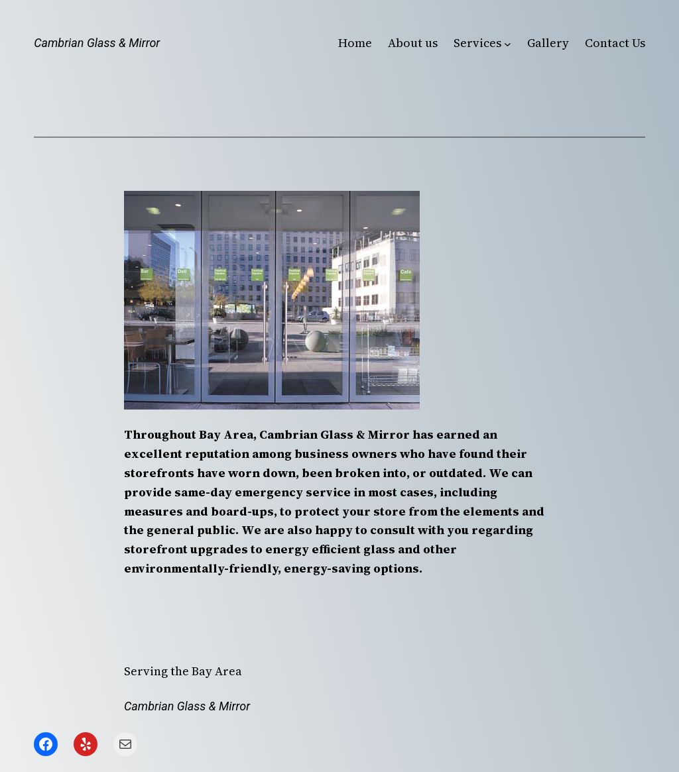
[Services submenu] (507, 43)
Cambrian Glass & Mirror (97, 43)
